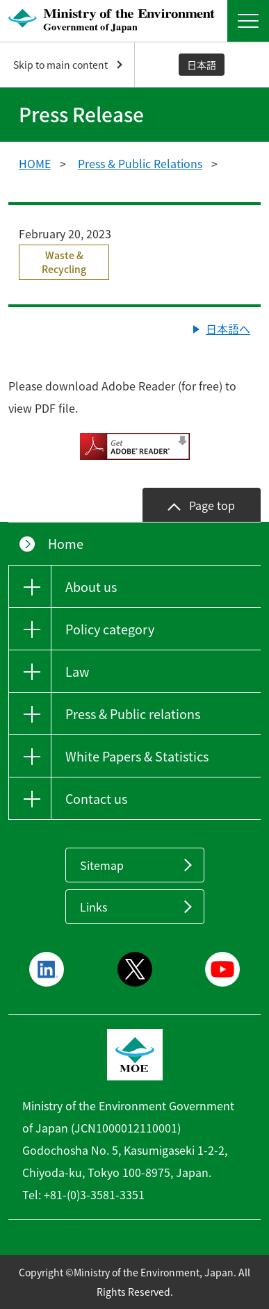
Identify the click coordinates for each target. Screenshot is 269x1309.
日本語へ (228, 328)
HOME (35, 163)
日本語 (201, 65)
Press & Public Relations (140, 163)
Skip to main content (60, 65)
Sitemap (102, 865)
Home (65, 543)
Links (93, 906)
